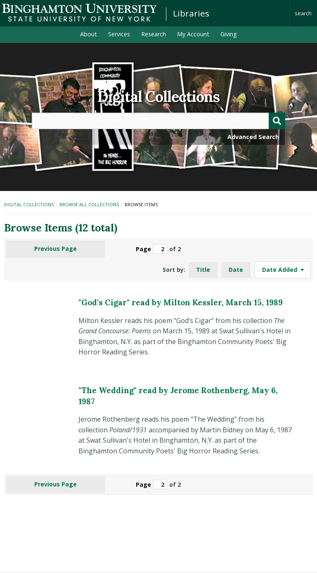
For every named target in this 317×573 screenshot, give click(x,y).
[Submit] (277, 121)
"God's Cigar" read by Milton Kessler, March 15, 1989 (180, 302)
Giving (228, 34)
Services (119, 34)
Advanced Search (253, 137)
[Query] (158, 121)
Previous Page (55, 248)
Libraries (191, 13)
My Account (193, 34)
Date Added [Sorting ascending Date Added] (280, 270)
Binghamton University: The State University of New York (79, 12)
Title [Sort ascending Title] (203, 270)
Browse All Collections (89, 204)
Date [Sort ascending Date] (236, 270)
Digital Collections (158, 96)
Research (153, 34)
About (88, 34)
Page (152, 249)
